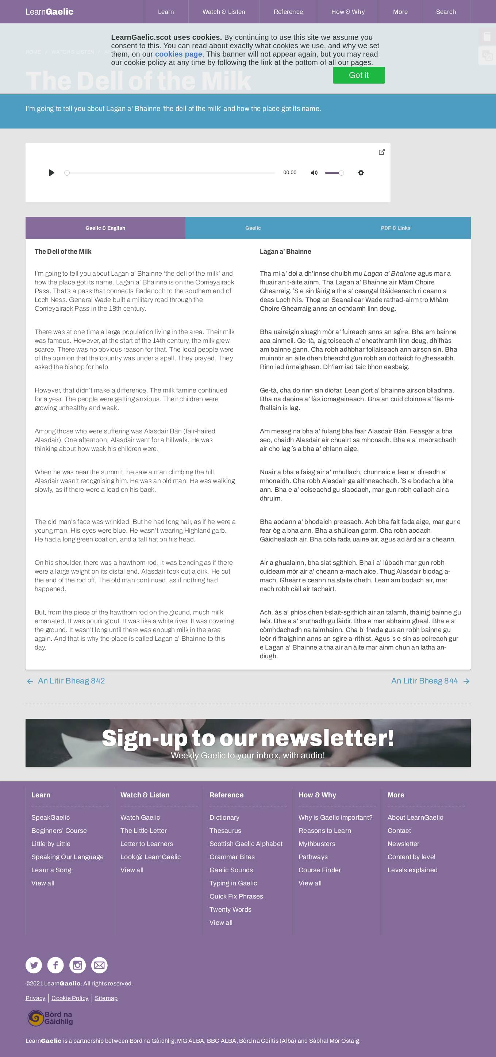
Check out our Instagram (77, 965)
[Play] (52, 172)
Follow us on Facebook (55, 965)
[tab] (105, 228)
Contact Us (99, 965)
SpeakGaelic (50, 817)
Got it (359, 75)
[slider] (170, 172)
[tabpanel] (248, 454)
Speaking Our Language (67, 857)
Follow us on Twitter (34, 965)
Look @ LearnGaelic (150, 857)
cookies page (178, 54)
